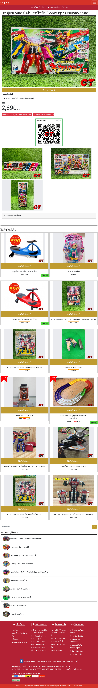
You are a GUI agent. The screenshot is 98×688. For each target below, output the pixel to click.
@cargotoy (57, 661)
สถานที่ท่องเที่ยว (76, 651)
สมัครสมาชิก (54, 7)
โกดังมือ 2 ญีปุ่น (76, 636)
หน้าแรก (15, 630)
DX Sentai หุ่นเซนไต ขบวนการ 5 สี (44, 115)
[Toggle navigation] (95, 2)
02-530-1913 (60, 669)
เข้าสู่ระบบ (64, 7)
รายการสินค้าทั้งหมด (19, 642)
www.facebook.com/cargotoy (33, 661)
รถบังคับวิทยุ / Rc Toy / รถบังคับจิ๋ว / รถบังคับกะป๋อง (16, 115)
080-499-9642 (48, 669)
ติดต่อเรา (15, 639)
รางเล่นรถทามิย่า (76, 654)
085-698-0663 (35, 669)
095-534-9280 (22, 669)
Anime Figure (56, 650)
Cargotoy (4, 2)
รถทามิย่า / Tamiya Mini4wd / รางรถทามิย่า (58, 632)
